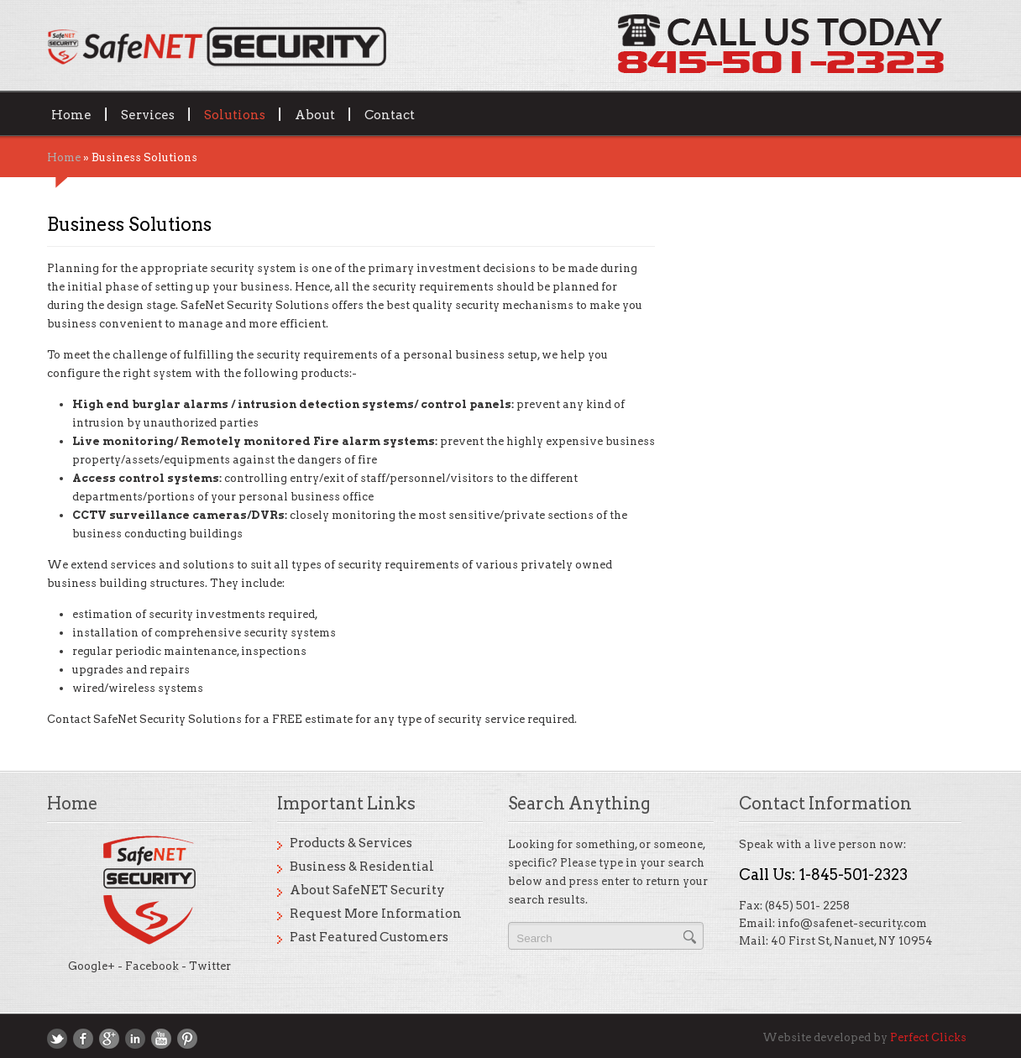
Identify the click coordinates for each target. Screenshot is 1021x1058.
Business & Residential (362, 866)
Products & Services (351, 843)
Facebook (152, 966)
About (315, 114)
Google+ (91, 966)
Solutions (234, 114)
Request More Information (376, 913)
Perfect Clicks (928, 1037)
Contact (389, 114)
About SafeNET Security (367, 890)
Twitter (210, 966)
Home (71, 114)
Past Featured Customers (369, 937)
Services (148, 114)
